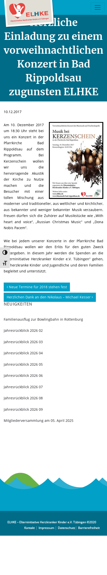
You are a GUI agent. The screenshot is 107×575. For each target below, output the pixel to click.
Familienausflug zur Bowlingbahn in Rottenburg (43, 319)
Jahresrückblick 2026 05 (23, 364)
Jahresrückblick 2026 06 (23, 375)
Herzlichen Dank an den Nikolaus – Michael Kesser (50, 297)
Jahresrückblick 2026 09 (23, 409)
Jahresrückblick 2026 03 (23, 341)
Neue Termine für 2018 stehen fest (37, 287)
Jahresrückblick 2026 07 (23, 386)
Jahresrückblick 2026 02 (23, 330)
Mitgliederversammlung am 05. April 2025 (38, 420)
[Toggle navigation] (98, 7)
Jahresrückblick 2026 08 (23, 398)
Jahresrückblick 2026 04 (23, 353)
